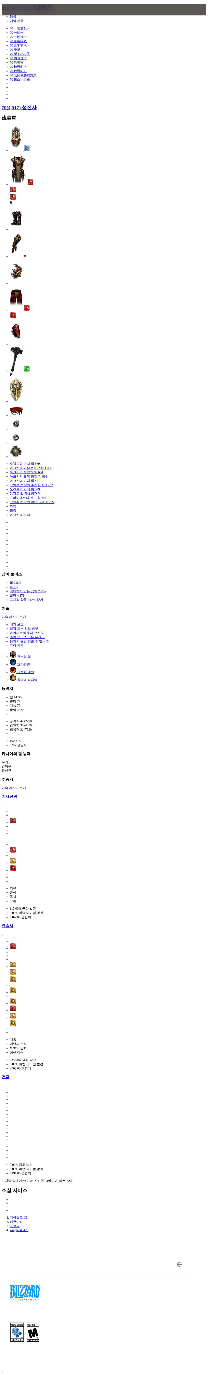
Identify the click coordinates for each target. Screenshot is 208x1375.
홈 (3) (14, 587)
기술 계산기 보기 (14, 617)
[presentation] (17, 14)
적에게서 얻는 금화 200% (28, 591)
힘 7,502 (15, 582)
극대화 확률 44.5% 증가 (26, 599)
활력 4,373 (17, 595)
